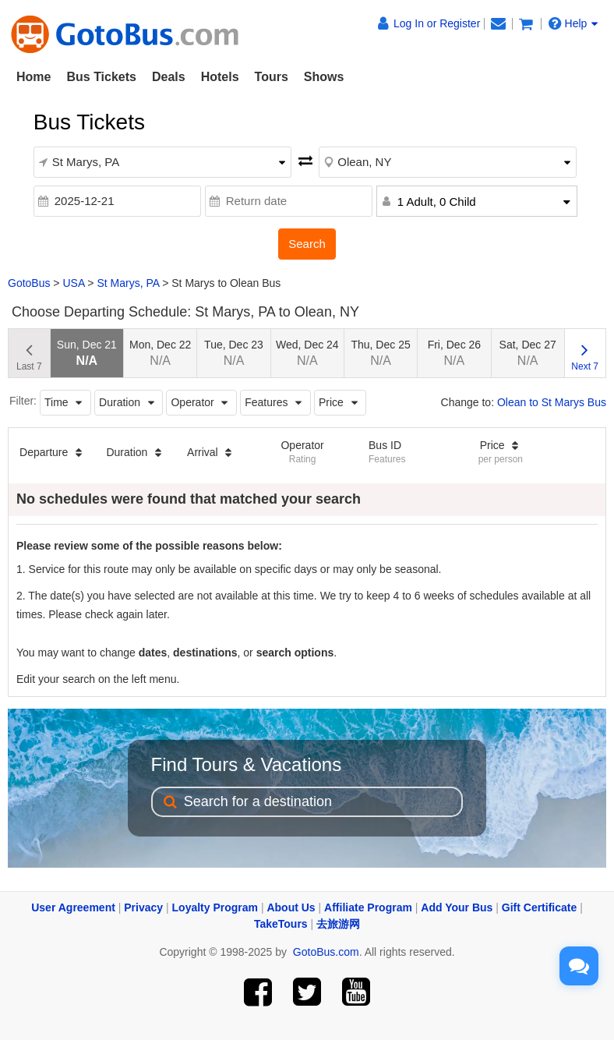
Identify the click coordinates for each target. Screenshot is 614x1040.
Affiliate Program (368, 907)
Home (33, 76)
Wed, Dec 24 (307, 352)
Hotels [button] (220, 76)
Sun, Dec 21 (87, 352)
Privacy (143, 907)
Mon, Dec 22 (160, 352)
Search (307, 243)
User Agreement (73, 907)
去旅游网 (338, 924)
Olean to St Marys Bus (551, 402)
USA (73, 283)
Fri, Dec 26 (454, 352)
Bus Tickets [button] (101, 76)
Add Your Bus (456, 907)
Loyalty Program (215, 907)
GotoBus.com (326, 952)
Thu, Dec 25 (380, 352)
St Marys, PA (128, 283)
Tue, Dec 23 (233, 352)
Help (573, 23)
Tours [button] (271, 76)
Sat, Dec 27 (527, 352)
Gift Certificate (539, 907)
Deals (168, 76)
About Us (290, 907)
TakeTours (281, 924)
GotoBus (29, 283)
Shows (324, 76)
